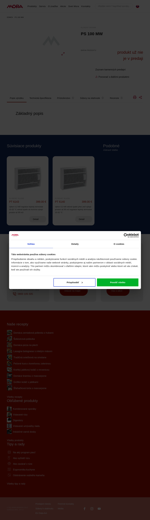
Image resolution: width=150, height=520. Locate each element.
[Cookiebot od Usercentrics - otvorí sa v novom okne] (126, 235)
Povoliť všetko (117, 282)
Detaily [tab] (75, 244)
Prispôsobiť (75, 282)
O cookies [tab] (119, 244)
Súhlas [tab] (31, 244)
